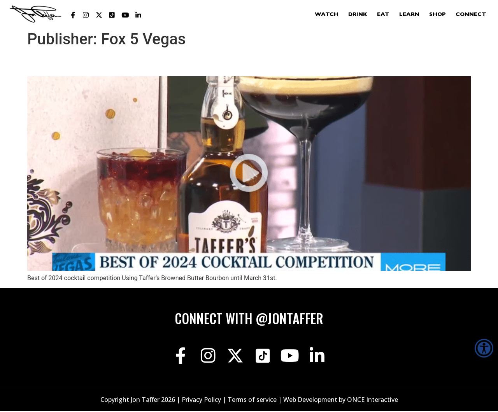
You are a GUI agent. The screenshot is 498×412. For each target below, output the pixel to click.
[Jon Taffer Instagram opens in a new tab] (86, 15)
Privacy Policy (201, 400)
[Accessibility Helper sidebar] (484, 348)
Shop (437, 15)
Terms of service (252, 400)
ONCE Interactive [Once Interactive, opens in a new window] (372, 400)
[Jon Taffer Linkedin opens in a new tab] (138, 15)
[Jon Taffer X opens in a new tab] (98, 15)
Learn (409, 15)
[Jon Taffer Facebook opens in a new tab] (72, 15)
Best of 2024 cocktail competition (121, 62)
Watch (326, 15)
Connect (471, 15)
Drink (357, 15)
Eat (383, 15)
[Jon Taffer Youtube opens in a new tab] (125, 15)
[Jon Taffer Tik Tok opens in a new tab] (112, 15)
